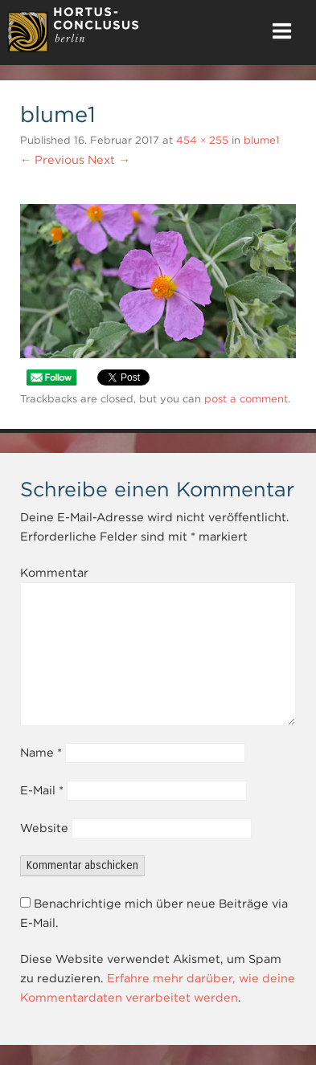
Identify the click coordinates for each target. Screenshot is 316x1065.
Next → (108, 159)
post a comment (246, 399)
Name (41, 752)
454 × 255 (202, 140)
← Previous (52, 159)
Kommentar (54, 572)
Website (44, 828)
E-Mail (42, 790)
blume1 (262, 140)
